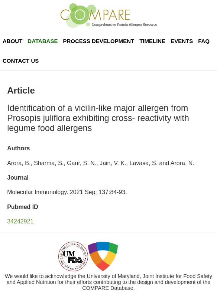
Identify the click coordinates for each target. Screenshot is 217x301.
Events (182, 41)
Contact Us (21, 61)
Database (42, 41)
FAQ (204, 41)
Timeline (152, 41)
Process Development (98, 41)
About (12, 41)
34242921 (20, 221)
